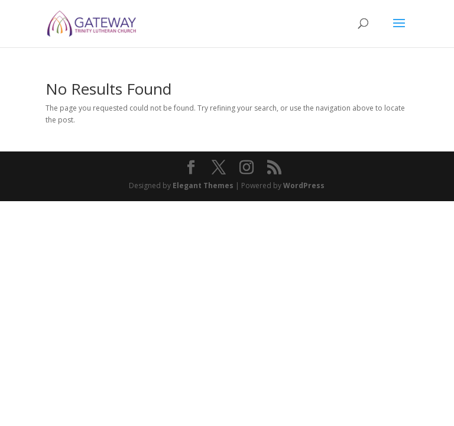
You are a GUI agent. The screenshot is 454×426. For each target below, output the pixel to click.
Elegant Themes (203, 185)
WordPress (304, 185)
